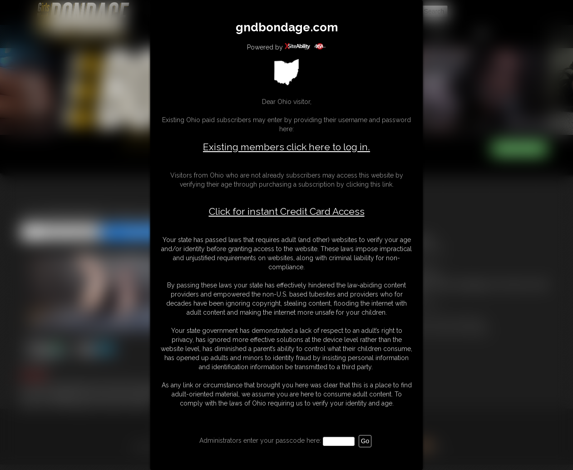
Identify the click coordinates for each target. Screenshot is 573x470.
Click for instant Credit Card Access (287, 211)
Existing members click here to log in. (286, 147)
